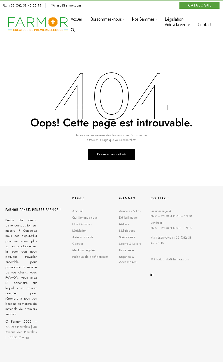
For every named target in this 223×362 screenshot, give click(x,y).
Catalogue (200, 5)
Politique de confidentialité (90, 256)
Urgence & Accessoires (128, 259)
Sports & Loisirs (130, 243)
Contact (77, 243)
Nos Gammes (82, 224)
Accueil (77, 211)
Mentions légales (83, 250)
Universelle (126, 250)
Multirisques (127, 230)
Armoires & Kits (130, 211)
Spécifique (126, 237)
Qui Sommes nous (85, 217)
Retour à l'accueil (109, 154)
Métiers (124, 224)
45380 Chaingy (19, 337)
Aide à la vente (82, 237)
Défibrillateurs (128, 217)
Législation (79, 230)
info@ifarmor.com (69, 5)
